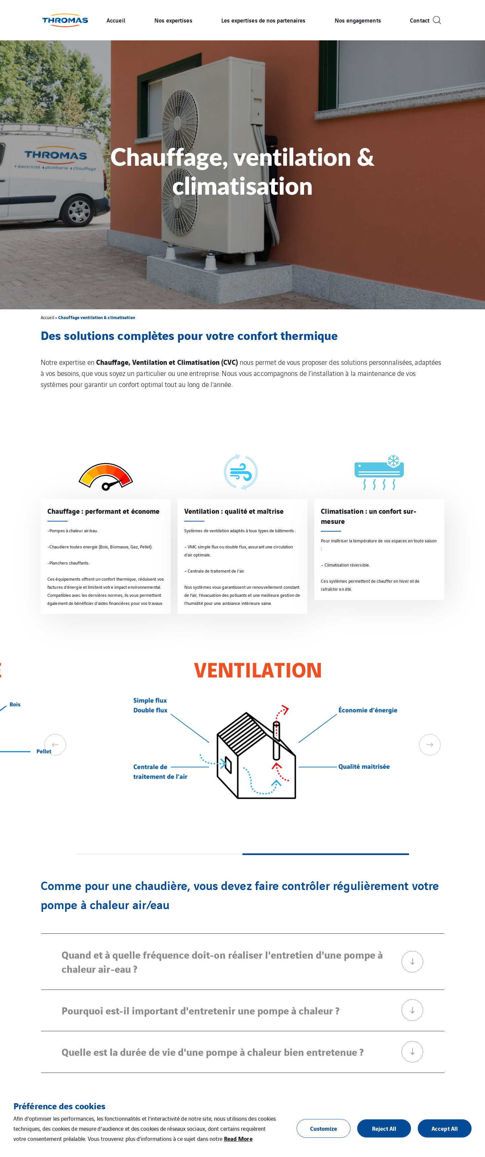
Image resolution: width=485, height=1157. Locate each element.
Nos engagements (358, 20)
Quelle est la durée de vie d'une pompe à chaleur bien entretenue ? (242, 1052)
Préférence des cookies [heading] (59, 1106)
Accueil (116, 20)
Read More (238, 1138)
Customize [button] (323, 1128)
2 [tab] (325, 854)
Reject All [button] (384, 1128)
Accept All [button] (445, 1128)
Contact (420, 20)
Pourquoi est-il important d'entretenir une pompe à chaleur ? (242, 1010)
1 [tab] (159, 854)
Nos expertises (173, 20)
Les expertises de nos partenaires (263, 20)
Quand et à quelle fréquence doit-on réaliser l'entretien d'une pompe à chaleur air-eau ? (242, 961)
